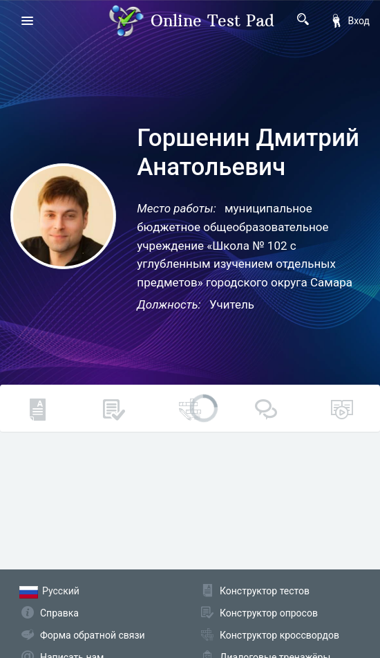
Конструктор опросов (269, 613)
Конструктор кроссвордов (279, 635)
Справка (59, 613)
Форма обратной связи (92, 635)
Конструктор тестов (265, 590)
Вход (350, 21)
